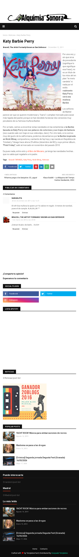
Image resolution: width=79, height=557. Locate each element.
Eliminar (25, 212)
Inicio (5, 35)
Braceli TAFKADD (15, 160)
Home (34, 549)
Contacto (43, 549)
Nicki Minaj (36, 160)
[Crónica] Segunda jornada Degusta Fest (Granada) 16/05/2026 (40, 459)
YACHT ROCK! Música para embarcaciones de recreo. (41, 433)
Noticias (12, 35)
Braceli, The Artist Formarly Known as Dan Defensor (24, 47)
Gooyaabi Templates (60, 553)
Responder (16, 212)
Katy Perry (27, 160)
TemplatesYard (32, 553)
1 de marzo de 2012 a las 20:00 (23, 220)
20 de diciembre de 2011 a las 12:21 (25, 201)
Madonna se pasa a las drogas (31, 445)
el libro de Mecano (35, 151)
